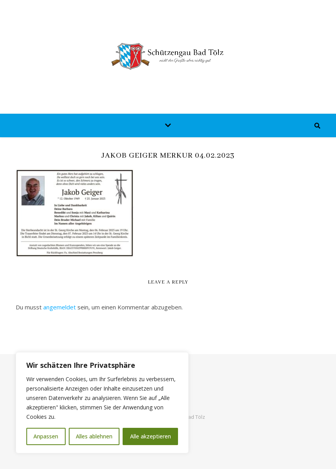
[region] (102, 402)
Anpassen (45, 436)
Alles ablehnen (94, 436)
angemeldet (59, 307)
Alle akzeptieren (150, 436)
